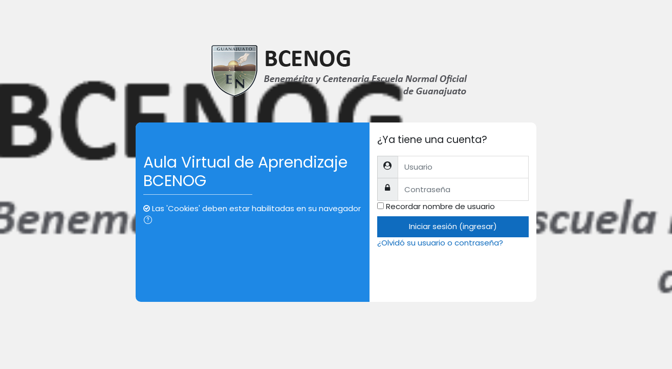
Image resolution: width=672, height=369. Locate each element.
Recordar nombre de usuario (440, 206)
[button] (150, 221)
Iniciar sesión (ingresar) (453, 226)
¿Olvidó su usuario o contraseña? (440, 242)
